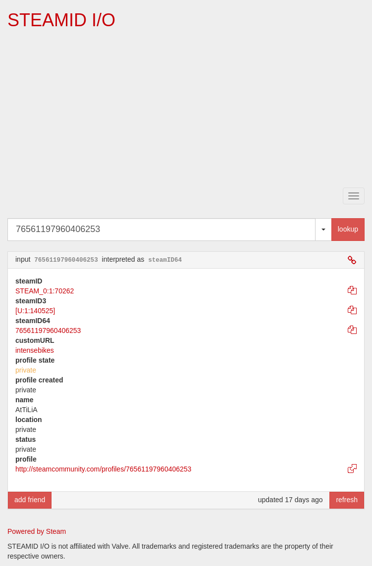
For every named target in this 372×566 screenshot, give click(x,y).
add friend (29, 500)
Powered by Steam (36, 531)
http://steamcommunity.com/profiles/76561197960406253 (103, 469)
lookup (348, 229)
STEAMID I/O (61, 20)
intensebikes (34, 350)
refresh (347, 500)
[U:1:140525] (35, 311)
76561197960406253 (48, 330)
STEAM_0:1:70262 (44, 291)
